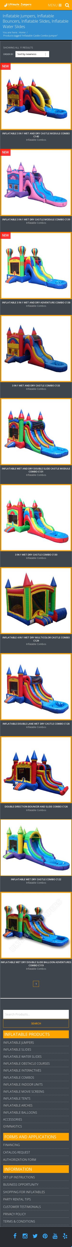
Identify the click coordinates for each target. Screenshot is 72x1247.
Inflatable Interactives (22, 1070)
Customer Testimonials (22, 1207)
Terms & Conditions (19, 1221)
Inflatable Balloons (20, 1112)
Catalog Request (16, 1152)
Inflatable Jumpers (18, 1043)
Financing (11, 1145)
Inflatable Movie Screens (23, 1092)
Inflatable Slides (17, 1049)
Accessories (12, 1119)
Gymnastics (12, 1126)
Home (22, 32)
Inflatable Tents (16, 1098)
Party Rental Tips (17, 1199)
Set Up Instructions (19, 1177)
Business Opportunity (20, 1184)
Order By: (8, 54)
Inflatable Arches (17, 1105)
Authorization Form (19, 1160)
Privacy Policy (14, 1214)
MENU (54, 5)
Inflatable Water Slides (22, 1057)
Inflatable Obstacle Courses (26, 1063)
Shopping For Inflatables (24, 1192)
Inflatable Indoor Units (23, 1084)
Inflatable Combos (18, 1077)
